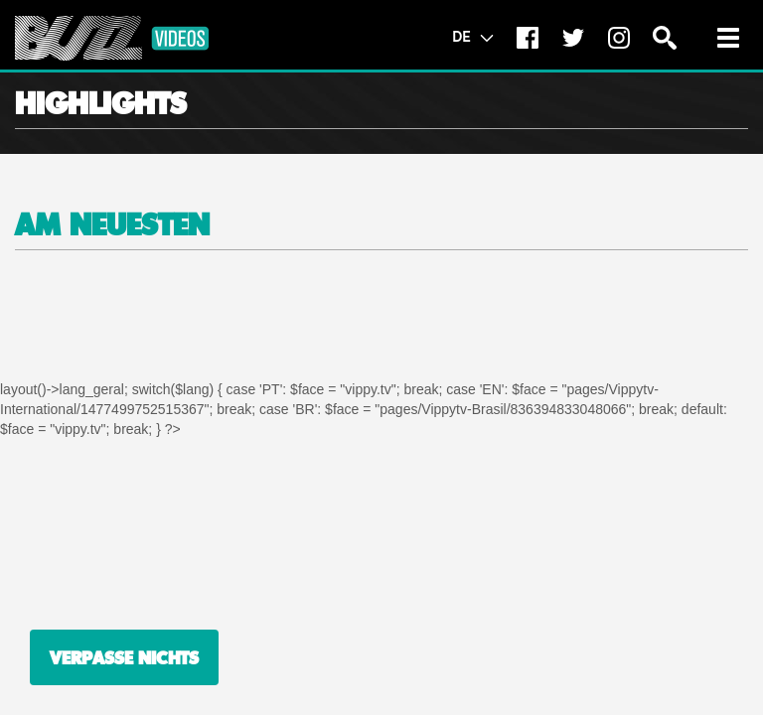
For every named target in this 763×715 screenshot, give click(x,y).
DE (472, 36)
